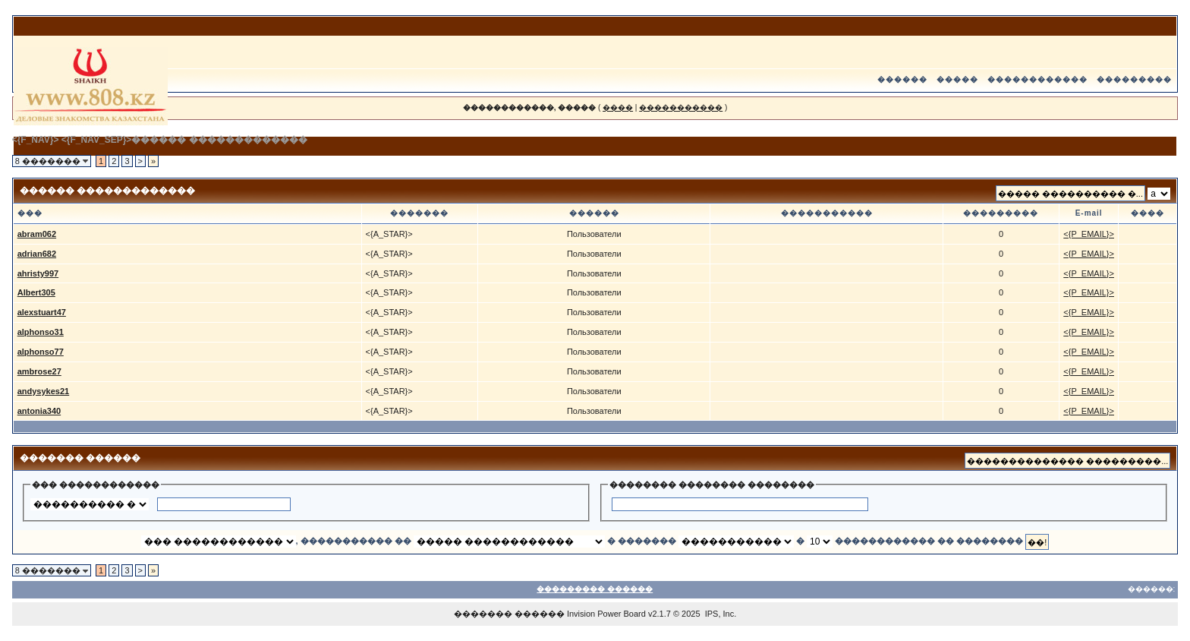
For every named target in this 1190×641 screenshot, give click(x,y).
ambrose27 (39, 371)
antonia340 (39, 410)
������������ (1037, 79)
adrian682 (36, 253)
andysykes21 (43, 391)
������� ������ (509, 613)
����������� (680, 107)
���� (618, 107)
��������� (1134, 79)
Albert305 (36, 292)
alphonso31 (40, 331)
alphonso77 (40, 351)
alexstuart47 (41, 312)
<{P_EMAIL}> (1088, 233)
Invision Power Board (606, 613)
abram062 (36, 233)
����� (957, 79)
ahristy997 (37, 273)
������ (902, 79)
